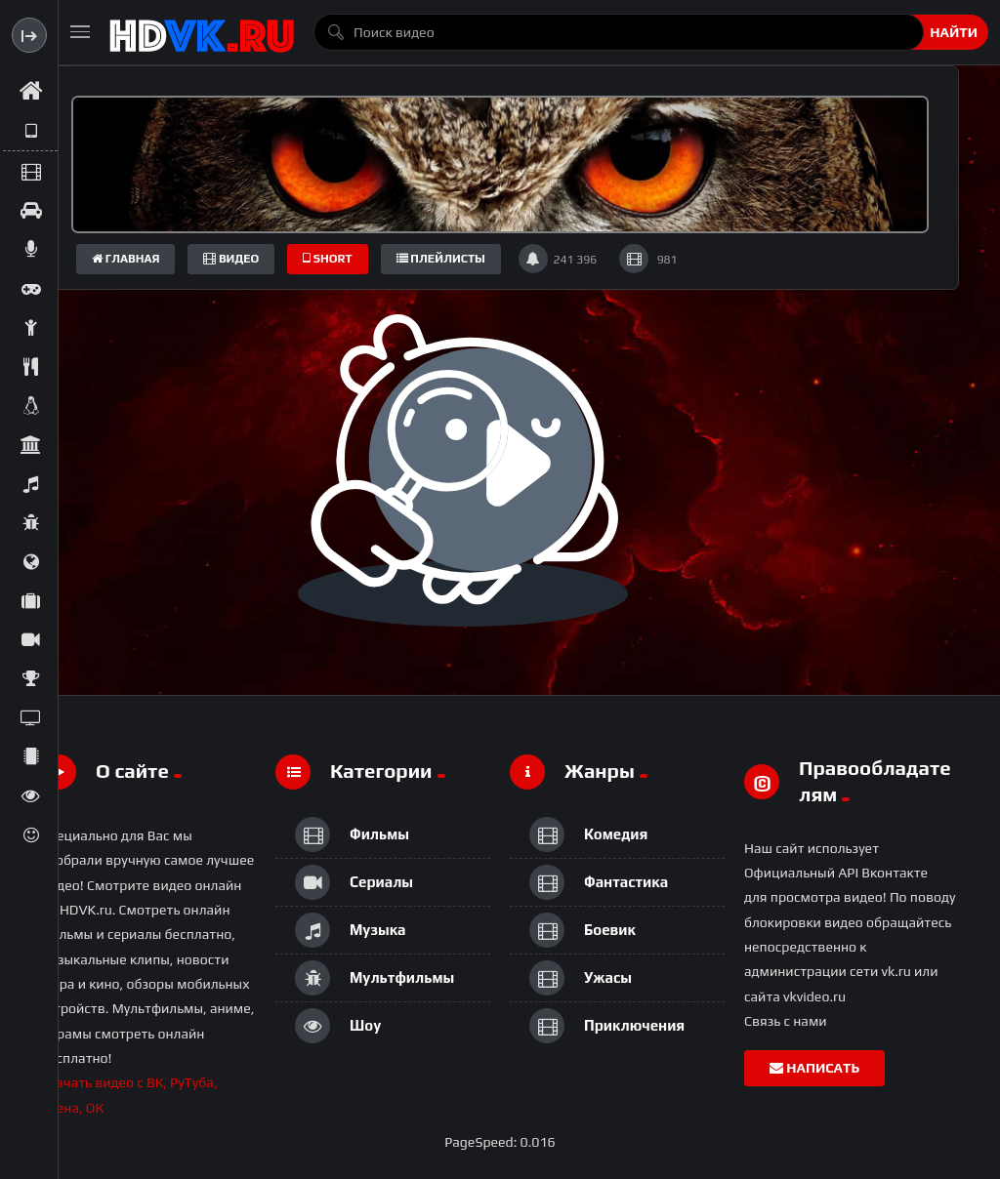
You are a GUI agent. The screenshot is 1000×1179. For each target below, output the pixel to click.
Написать (814, 1068)
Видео (231, 258)
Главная (125, 258)
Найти (954, 32)
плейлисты (440, 258)
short (328, 258)
